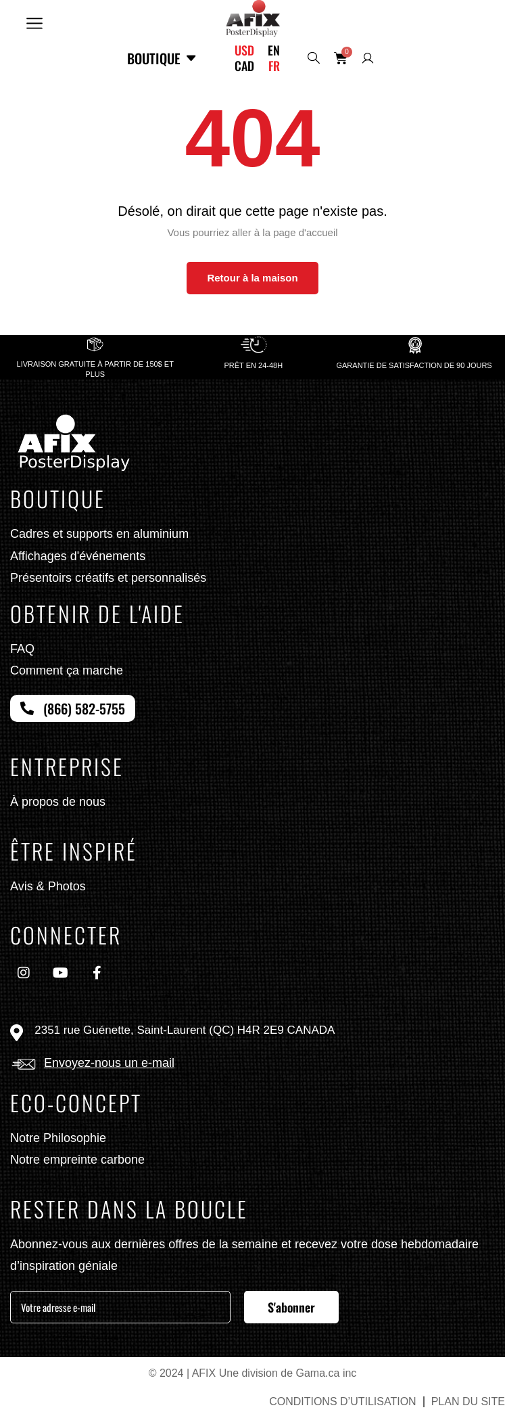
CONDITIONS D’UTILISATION (342, 1401)
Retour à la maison (252, 277)
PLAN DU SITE (468, 1401)
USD (244, 50)
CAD (244, 66)
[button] (34, 22)
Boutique (162, 58)
